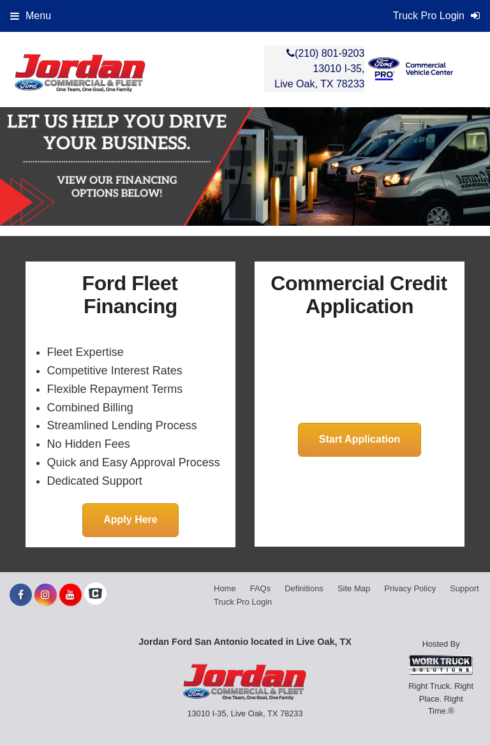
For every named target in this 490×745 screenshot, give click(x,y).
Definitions (304, 588)
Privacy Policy (410, 588)
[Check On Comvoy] (95, 595)
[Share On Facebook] (21, 595)
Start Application (359, 439)
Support (464, 588)
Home (225, 588)
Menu (30, 15)
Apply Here (130, 519)
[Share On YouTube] (70, 595)
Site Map (354, 588)
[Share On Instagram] (45, 595)
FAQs (260, 588)
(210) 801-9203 (329, 53)
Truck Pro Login (243, 602)
